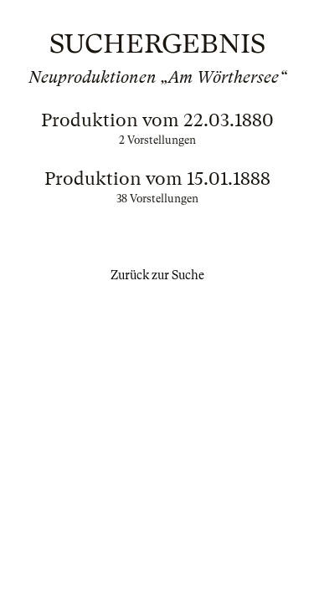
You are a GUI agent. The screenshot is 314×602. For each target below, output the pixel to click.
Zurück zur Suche (157, 275)
